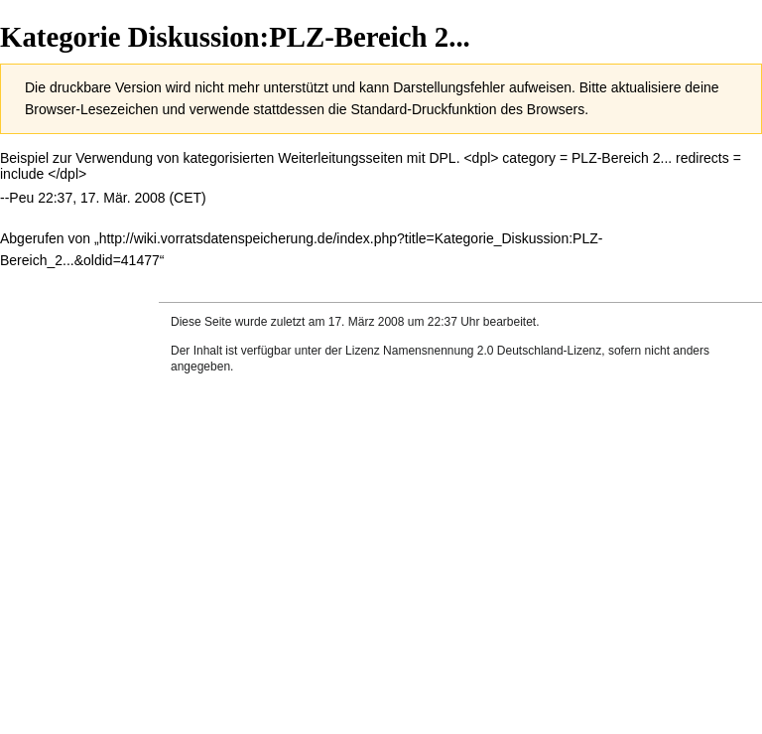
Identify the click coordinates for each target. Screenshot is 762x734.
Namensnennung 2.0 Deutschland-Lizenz (492, 351)
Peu (21, 198)
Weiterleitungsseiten (340, 158)
